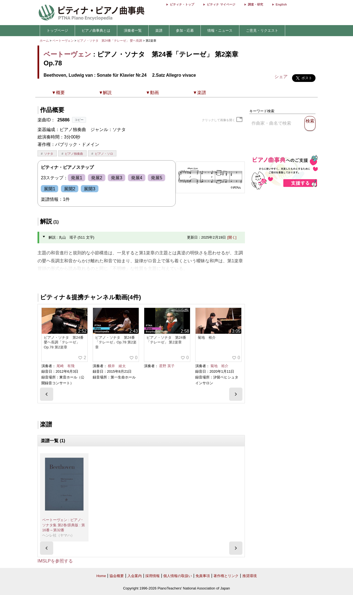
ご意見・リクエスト (262, 30)
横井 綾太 (117, 366)
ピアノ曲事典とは (96, 30)
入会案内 (134, 576)
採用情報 (152, 576)
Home (101, 576)
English (281, 4)
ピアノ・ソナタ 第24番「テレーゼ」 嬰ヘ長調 (109, 40)
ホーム (44, 40)
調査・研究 (255, 4)
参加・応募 (185, 30)
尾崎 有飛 (65, 366)
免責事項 (203, 576)
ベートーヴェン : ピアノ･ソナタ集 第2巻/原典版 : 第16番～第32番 (63, 525)
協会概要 (116, 576)
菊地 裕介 (219, 366)
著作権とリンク (226, 576)
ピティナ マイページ (221, 4)
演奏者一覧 (133, 30)
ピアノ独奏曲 (74, 153)
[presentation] (46, 394)
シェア (281, 76)
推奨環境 (249, 576)
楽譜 (158, 30)
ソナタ (48, 153)
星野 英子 (167, 366)
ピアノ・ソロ (104, 153)
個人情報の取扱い (177, 576)
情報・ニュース (219, 30)
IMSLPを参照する (55, 561)
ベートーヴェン (63, 40)
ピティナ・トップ (182, 4)
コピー (79, 119)
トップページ (57, 30)
